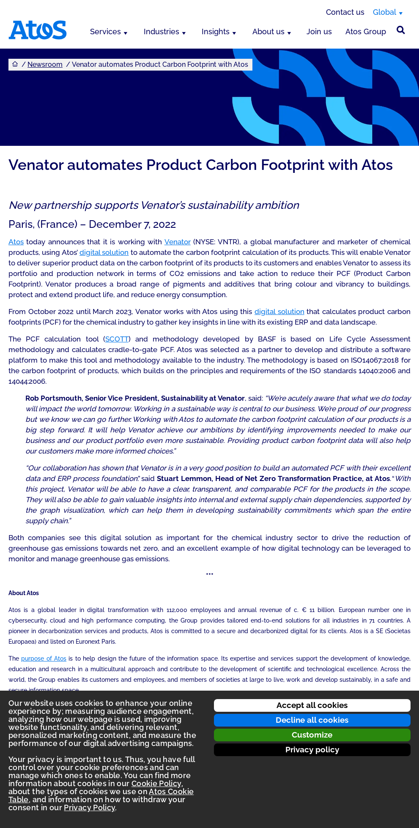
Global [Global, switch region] (384, 12)
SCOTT (117, 339)
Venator (177, 242)
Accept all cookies (312, 705)
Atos (16, 242)
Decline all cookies (312, 719)
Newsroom (45, 64)
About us (268, 31)
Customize (312, 734)
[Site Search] (401, 30)
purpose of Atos (43, 658)
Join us (319, 31)
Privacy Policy (89, 807)
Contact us (345, 12)
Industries (161, 31)
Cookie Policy (156, 783)
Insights (216, 31)
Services (105, 31)
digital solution (104, 252)
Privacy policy (312, 749)
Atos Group (365, 31)
